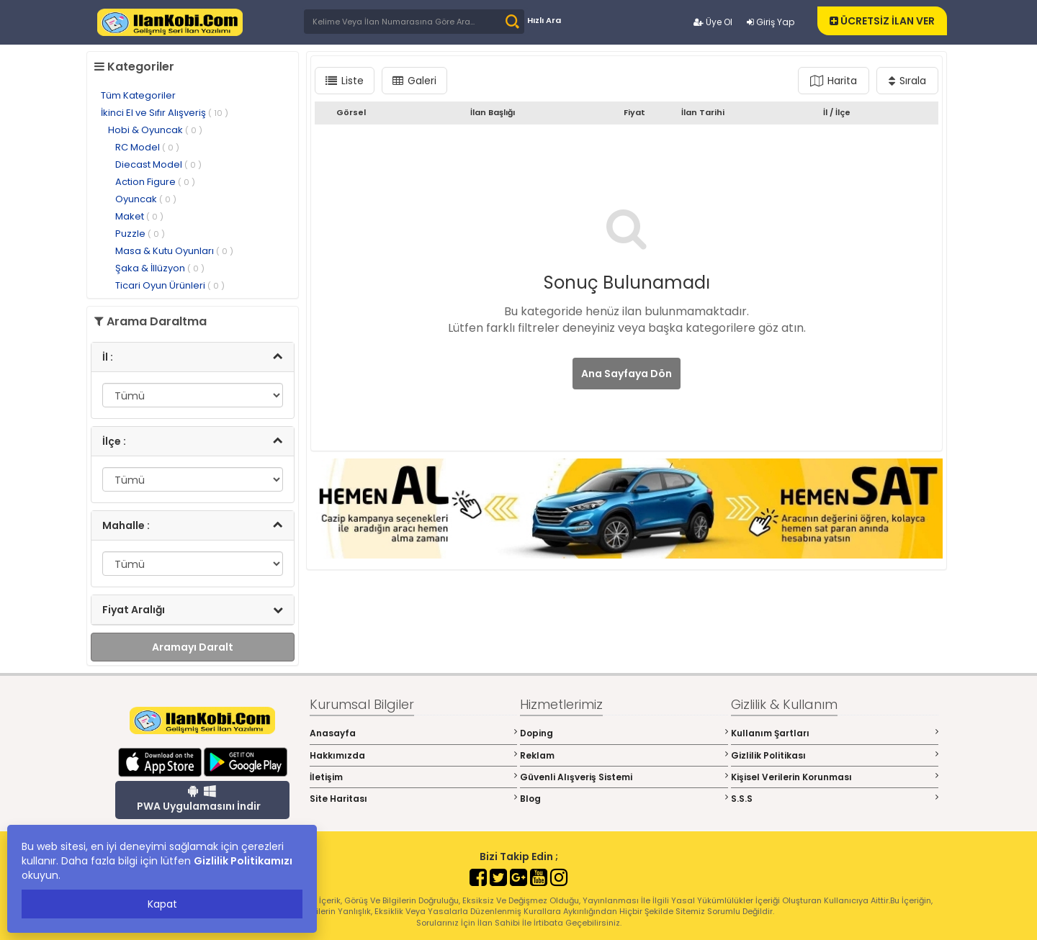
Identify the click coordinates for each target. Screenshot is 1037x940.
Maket (139, 216)
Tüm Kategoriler (138, 95)
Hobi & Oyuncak (155, 130)
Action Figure (155, 182)
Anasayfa (414, 733)
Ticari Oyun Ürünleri (170, 285)
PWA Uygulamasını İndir (199, 799)
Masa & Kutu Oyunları (174, 251)
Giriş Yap (770, 22)
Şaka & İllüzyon (160, 268)
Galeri (414, 80)
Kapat (162, 904)
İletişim (414, 777)
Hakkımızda (414, 755)
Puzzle (140, 233)
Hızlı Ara (544, 20)
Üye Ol (712, 22)
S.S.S (835, 798)
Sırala (907, 80)
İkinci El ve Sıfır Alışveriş (164, 112)
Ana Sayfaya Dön (626, 373)
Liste (345, 80)
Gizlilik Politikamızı (243, 861)
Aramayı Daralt (192, 647)
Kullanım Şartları (835, 733)
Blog (624, 798)
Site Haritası (414, 798)
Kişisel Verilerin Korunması (835, 777)
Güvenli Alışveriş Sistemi (624, 777)
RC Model (147, 147)
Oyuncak (145, 199)
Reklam (624, 755)
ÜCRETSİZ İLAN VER (882, 21)
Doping (624, 733)
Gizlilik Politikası (835, 755)
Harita (833, 80)
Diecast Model (158, 164)
